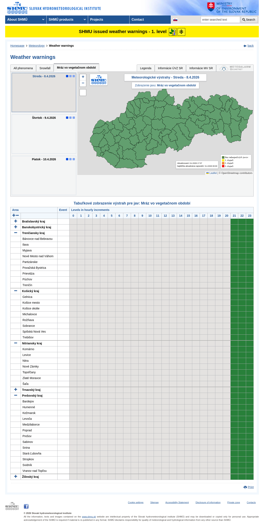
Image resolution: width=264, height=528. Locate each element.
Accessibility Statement (177, 502)
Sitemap (154, 502)
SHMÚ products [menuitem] (61, 19)
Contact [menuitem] (138, 19)
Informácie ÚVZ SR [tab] (170, 68)
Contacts (251, 502)
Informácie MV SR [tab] (201, 68)
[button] (83, 77)
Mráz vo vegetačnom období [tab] (76, 67)
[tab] (235, 68)
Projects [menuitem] (96, 19)
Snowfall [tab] (44, 68)
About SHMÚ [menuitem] (17, 19)
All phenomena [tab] (23, 68)
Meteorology (37, 45)
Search (250, 19)
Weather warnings (61, 45)
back (251, 45)
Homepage (17, 45)
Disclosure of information (208, 502)
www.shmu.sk (89, 516)
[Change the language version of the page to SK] (175, 19)
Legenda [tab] (145, 68)
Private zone (233, 502)
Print (251, 487)
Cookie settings (135, 502)
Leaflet (211, 173)
